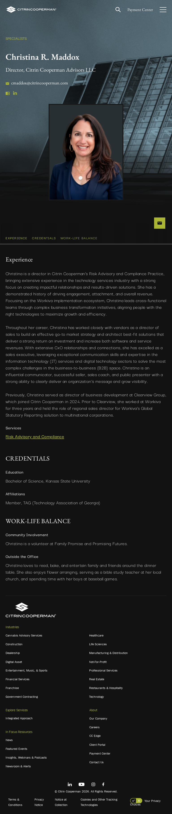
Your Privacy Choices (145, 802)
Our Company (98, 718)
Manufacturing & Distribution (108, 653)
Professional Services (103, 670)
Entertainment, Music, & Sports (26, 670)
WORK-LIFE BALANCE (79, 238)
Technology (96, 696)
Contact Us (96, 762)
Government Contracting (22, 696)
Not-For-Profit (98, 662)
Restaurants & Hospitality (106, 688)
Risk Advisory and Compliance (35, 436)
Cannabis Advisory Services (24, 635)
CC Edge (95, 735)
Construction (14, 644)
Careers (94, 727)
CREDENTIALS (44, 238)
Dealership (13, 653)
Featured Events (16, 748)
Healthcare (96, 635)
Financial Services (18, 679)
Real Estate (96, 679)
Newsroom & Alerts (18, 766)
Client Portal (97, 744)
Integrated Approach (19, 718)
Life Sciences (98, 644)
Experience (17, 238)
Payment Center (140, 9)
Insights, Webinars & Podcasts (26, 757)
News (9, 740)
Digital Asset (14, 662)
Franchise (12, 688)
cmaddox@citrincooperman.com (39, 83)
